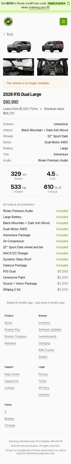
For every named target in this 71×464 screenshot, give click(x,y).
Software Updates (50, 329)
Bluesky (9, 418)
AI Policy (44, 387)
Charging (44, 343)
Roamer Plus (12, 329)
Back (8, 34)
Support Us (12, 381)
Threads (10, 425)
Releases (10, 343)
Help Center (12, 374)
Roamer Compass (16, 336)
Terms (42, 381)
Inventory (44, 322)
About (8, 322)
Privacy (43, 374)
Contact (9, 387)
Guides (43, 356)
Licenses (44, 394)
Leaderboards (47, 336)
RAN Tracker (47, 349)
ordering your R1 (39, 7)
